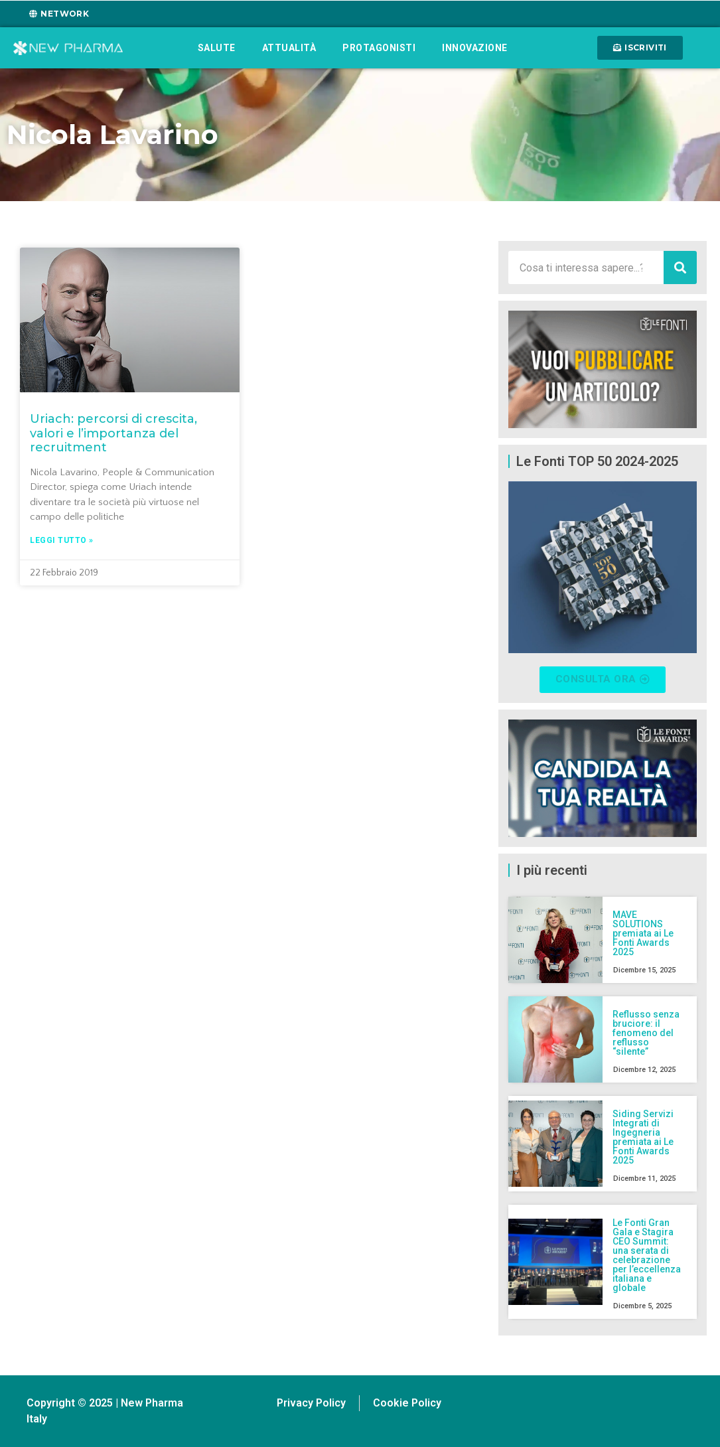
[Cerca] (680, 267)
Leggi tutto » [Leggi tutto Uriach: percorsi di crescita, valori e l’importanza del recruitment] (62, 540)
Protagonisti (378, 47)
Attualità (289, 47)
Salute (217, 47)
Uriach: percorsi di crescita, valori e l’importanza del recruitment (113, 433)
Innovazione (475, 47)
